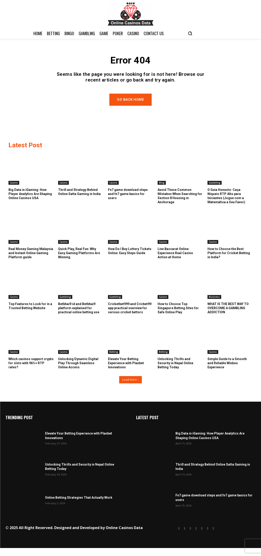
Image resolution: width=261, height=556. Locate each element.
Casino (14, 190)
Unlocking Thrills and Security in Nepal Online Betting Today (175, 371)
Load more (130, 388)
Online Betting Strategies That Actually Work (78, 505)
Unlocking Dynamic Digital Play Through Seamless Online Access (78, 371)
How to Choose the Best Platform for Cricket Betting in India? (228, 261)
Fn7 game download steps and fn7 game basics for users (128, 202)
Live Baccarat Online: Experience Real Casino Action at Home (175, 261)
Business (214, 304)
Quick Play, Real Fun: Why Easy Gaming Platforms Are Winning (79, 261)
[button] (190, 33)
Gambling (214, 190)
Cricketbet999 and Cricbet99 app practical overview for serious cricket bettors (129, 316)
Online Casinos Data (124, 535)
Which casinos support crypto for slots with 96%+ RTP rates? (31, 371)
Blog (161, 190)
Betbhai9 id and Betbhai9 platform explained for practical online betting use (78, 316)
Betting (113, 359)
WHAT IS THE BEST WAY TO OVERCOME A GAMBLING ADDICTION (228, 316)
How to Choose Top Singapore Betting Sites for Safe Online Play (178, 316)
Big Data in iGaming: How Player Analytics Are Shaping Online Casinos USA (30, 202)
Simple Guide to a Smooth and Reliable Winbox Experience (227, 371)
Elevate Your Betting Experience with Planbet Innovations (126, 371)
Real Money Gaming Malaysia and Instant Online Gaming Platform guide (30, 261)
